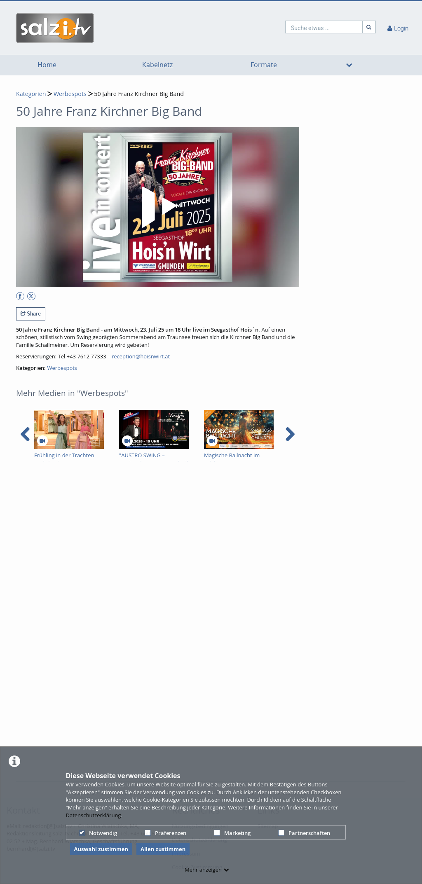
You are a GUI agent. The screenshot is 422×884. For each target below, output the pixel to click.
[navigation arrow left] (25, 434)
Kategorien (31, 94)
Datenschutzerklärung (93, 815)
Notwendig (98, 833)
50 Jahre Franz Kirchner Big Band (139, 94)
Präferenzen (165, 833)
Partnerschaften (304, 833)
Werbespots (70, 94)
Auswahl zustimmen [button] (101, 849)
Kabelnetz (157, 65)
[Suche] (369, 27)
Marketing (232, 833)
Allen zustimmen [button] (163, 849)
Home (47, 65)
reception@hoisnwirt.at (141, 356)
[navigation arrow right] (290, 434)
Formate (264, 65)
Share (31, 313)
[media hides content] (349, 65)
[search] (324, 27)
